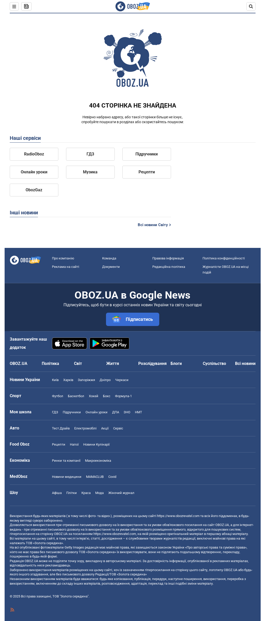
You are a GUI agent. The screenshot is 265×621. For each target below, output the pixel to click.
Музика (90, 172)
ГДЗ (90, 154)
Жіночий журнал (121, 493)
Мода (99, 493)
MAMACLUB (95, 477)
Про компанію (63, 258)
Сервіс (118, 428)
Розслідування (152, 363)
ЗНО (127, 412)
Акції (105, 428)
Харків (68, 380)
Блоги (176, 363)
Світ (78, 363)
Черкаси (122, 380)
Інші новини (24, 212)
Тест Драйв (61, 428)
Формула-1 (123, 396)
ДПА (115, 412)
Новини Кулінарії (96, 444)
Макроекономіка (98, 460)
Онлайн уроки (34, 172)
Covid (112, 477)
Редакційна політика (168, 267)
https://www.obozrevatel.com (178, 516)
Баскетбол (76, 396)
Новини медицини (66, 477)
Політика (50, 363)
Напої (74, 444)
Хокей (93, 396)
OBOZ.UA (222, 525)
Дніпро (105, 380)
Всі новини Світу (153, 225)
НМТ (138, 412)
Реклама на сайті (65, 267)
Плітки (71, 493)
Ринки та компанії (66, 460)
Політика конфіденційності (224, 258)
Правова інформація (168, 258)
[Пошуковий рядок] (251, 6)
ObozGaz (34, 189)
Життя (112, 363)
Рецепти (147, 172)
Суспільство (214, 363)
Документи (111, 267)
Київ (55, 380)
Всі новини (245, 363)
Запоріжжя (86, 380)
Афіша (57, 493)
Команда (109, 258)
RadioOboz (34, 154)
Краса (86, 493)
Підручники (146, 154)
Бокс (106, 396)
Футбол (57, 396)
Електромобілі (85, 428)
